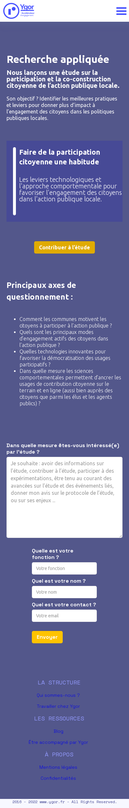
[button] (119, 11)
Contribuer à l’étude (64, 247)
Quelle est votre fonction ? (52, 554)
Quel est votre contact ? (64, 604)
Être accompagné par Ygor (58, 742)
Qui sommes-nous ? (58, 695)
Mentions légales (58, 767)
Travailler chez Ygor (58, 706)
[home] (56, 11)
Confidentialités (58, 778)
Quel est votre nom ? (59, 581)
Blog (58, 731)
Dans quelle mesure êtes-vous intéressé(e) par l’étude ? (62, 448)
